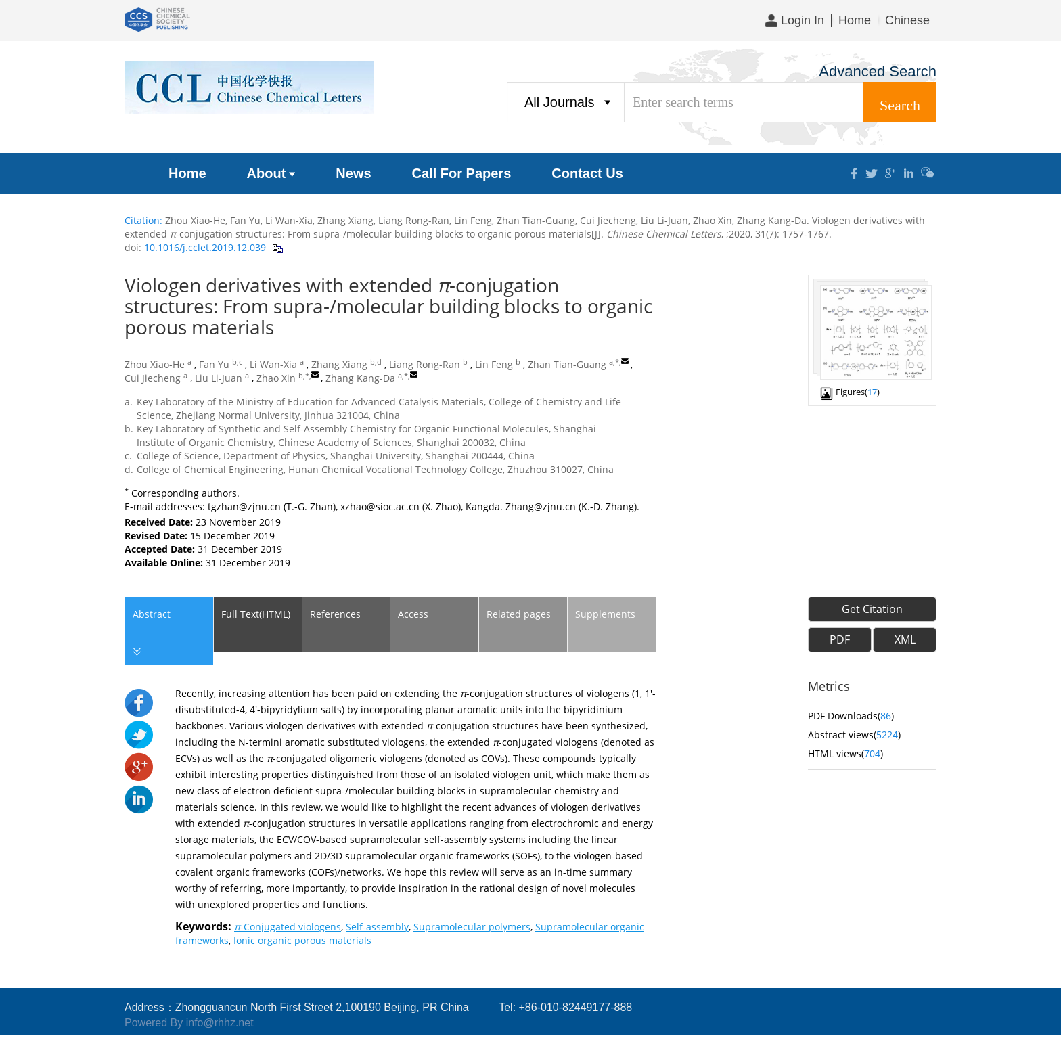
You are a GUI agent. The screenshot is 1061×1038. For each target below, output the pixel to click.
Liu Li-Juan (218, 377)
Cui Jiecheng (153, 377)
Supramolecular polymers (471, 926)
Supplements (605, 614)
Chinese (907, 20)
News (353, 173)
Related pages (519, 614)
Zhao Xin (276, 377)
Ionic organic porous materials (302, 940)
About (271, 173)
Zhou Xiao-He (155, 364)
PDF (840, 639)
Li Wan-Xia (273, 364)
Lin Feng (494, 364)
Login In (794, 20)
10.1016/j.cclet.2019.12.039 (203, 247)
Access (413, 614)
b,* (303, 375)
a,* (614, 362)
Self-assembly (377, 926)
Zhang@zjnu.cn (540, 506)
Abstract (151, 634)
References (335, 614)
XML (905, 639)
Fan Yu (214, 364)
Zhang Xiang (339, 364)
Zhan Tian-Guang (567, 364)
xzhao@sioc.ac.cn (380, 506)
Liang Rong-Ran (424, 364)
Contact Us (587, 173)
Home (854, 20)
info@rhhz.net (220, 1023)
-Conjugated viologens (287, 926)
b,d (376, 362)
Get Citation (872, 609)
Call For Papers (462, 173)
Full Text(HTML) (255, 614)
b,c (237, 362)
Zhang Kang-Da (360, 377)
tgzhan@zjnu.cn (244, 506)
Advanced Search (877, 71)
